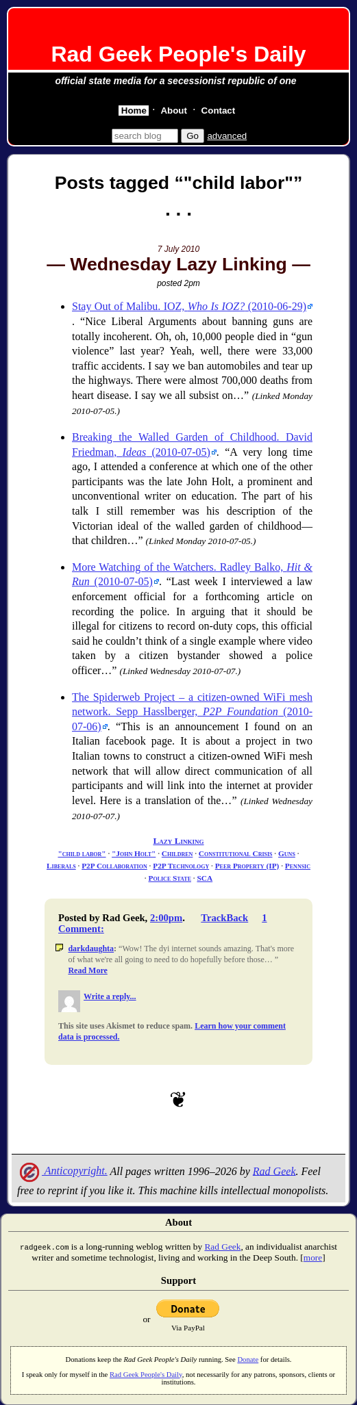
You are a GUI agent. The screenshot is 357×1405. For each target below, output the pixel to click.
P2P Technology (181, 866)
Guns (286, 853)
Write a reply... (110, 996)
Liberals (61, 866)
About (173, 110)
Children (177, 853)
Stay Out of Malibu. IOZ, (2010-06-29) (189, 306)
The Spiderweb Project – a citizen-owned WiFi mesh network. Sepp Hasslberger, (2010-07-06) (192, 711)
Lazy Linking (178, 841)
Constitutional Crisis (236, 853)
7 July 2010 (178, 249)
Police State (170, 878)
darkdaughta (91, 948)
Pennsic (297, 866)
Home (134, 110)
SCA (204, 878)
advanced (227, 136)
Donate (247, 1359)
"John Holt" (134, 853)
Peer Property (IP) (247, 866)
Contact (218, 110)
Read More (87, 970)
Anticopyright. (62, 1170)
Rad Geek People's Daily (178, 54)
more (313, 1257)
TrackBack (224, 917)
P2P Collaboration (114, 866)
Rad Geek (274, 1170)
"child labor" (82, 853)
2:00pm (166, 917)
